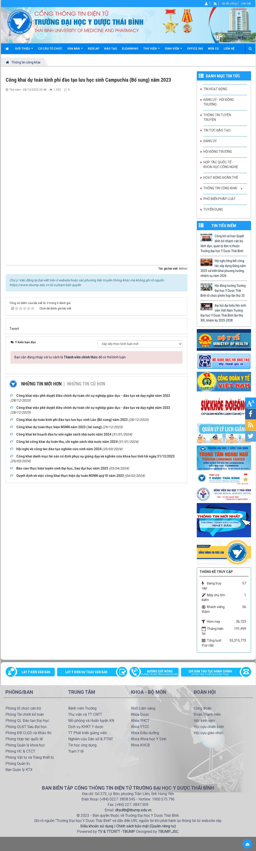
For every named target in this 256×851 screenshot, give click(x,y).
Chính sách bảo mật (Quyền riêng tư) (146, 826)
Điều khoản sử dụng (96, 826)
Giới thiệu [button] (24, 50)
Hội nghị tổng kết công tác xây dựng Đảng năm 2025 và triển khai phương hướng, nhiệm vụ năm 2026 (223, 268)
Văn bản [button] (75, 50)
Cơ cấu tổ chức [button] (50, 48)
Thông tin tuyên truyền (217, 117)
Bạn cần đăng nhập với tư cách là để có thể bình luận (70, 357)
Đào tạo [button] (110, 48)
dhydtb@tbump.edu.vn (133, 810)
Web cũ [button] (213, 48)
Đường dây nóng (156, 673)
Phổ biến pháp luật (219, 199)
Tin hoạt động (215, 89)
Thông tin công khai (220, 188)
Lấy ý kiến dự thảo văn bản (86, 672)
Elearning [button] (130, 48)
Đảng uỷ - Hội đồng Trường (218, 102)
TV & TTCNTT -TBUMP (116, 831)
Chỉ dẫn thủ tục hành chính (213, 673)
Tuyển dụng (213, 209)
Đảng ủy (210, 141)
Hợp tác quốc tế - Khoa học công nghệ (220, 164)
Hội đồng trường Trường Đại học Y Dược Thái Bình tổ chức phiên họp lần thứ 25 (223, 290)
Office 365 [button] (195, 48)
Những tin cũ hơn (86, 384)
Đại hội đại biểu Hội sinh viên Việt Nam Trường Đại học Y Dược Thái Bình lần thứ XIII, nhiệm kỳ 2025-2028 (223, 313)
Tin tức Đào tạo (217, 130)
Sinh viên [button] (173, 50)
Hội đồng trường (217, 151)
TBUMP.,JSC (168, 831)
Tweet (14, 328)
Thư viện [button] (151, 50)
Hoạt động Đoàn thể (220, 177)
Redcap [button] (93, 48)
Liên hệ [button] (229, 48)
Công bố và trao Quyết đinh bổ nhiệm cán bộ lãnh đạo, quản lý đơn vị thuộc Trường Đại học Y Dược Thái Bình (222, 243)
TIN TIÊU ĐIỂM (223, 225)
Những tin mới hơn (41, 384)
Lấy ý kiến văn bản (36, 672)
